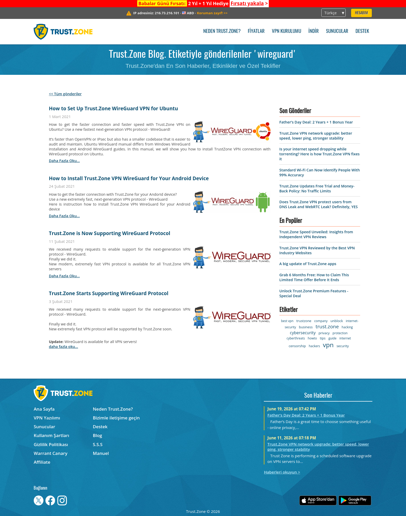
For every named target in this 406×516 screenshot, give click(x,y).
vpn (328, 344)
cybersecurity (303, 333)
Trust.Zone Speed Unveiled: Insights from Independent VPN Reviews (316, 234)
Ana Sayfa (44, 409)
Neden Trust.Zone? (222, 31)
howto (312, 338)
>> (212, 13)
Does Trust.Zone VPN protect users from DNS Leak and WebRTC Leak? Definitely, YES (318, 204)
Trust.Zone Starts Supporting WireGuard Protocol (109, 293)
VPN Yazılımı (47, 418)
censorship (297, 346)
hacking (347, 327)
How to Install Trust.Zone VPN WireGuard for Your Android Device (129, 178)
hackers (314, 346)
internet (345, 338)
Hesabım (361, 13)
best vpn (287, 321)
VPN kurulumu (286, 31)
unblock (336, 320)
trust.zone (327, 326)
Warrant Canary (50, 453)
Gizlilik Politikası (51, 444)
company (321, 321)
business (306, 327)
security (343, 346)
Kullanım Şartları (51, 435)
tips (322, 338)
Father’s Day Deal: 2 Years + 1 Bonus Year (316, 122)
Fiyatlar (256, 31)
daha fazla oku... (64, 160)
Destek (362, 31)
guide (332, 338)
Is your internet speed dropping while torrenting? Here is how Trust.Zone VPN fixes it (319, 154)
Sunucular (337, 31)
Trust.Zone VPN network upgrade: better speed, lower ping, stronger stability (315, 136)
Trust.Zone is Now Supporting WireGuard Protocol (109, 233)
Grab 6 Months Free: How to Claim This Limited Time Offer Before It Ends (314, 277)
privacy (324, 333)
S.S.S (98, 444)
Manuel (101, 453)
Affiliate (42, 462)
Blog (97, 435)
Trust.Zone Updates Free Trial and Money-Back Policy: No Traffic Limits (316, 188)
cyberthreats (296, 338)
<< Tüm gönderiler (65, 93)
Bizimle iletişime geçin (116, 418)
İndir (313, 31)
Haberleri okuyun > (282, 472)
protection (339, 333)
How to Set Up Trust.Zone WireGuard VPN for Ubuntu (113, 108)
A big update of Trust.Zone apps (307, 263)
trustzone (303, 320)
